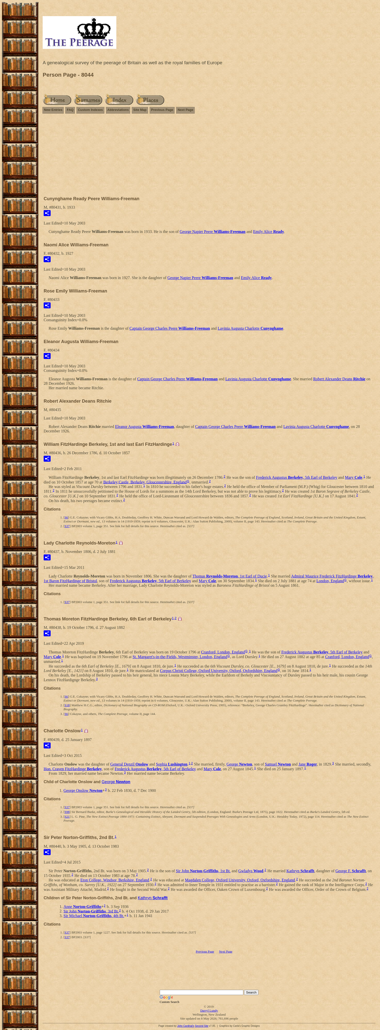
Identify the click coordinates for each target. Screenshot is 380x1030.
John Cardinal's (185, 1026)
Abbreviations (118, 110)
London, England (330, 581)
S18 (66, 705)
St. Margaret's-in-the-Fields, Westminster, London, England (179, 657)
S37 (66, 526)
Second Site (201, 1026)
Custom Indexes (90, 110)
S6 (66, 517)
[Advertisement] (209, 157)
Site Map (139, 110)
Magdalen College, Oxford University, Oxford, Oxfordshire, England (240, 880)
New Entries (53, 110)
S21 (66, 816)
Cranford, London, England (223, 652)
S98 (66, 812)
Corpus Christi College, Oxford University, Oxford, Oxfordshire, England (218, 671)
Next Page (185, 110)
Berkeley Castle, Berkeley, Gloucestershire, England (145, 482)
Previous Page (162, 110)
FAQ (70, 110)
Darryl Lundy (209, 1010)
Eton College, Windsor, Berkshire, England (114, 880)
